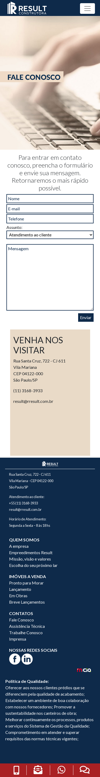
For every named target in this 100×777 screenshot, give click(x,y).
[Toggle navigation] (87, 8)
